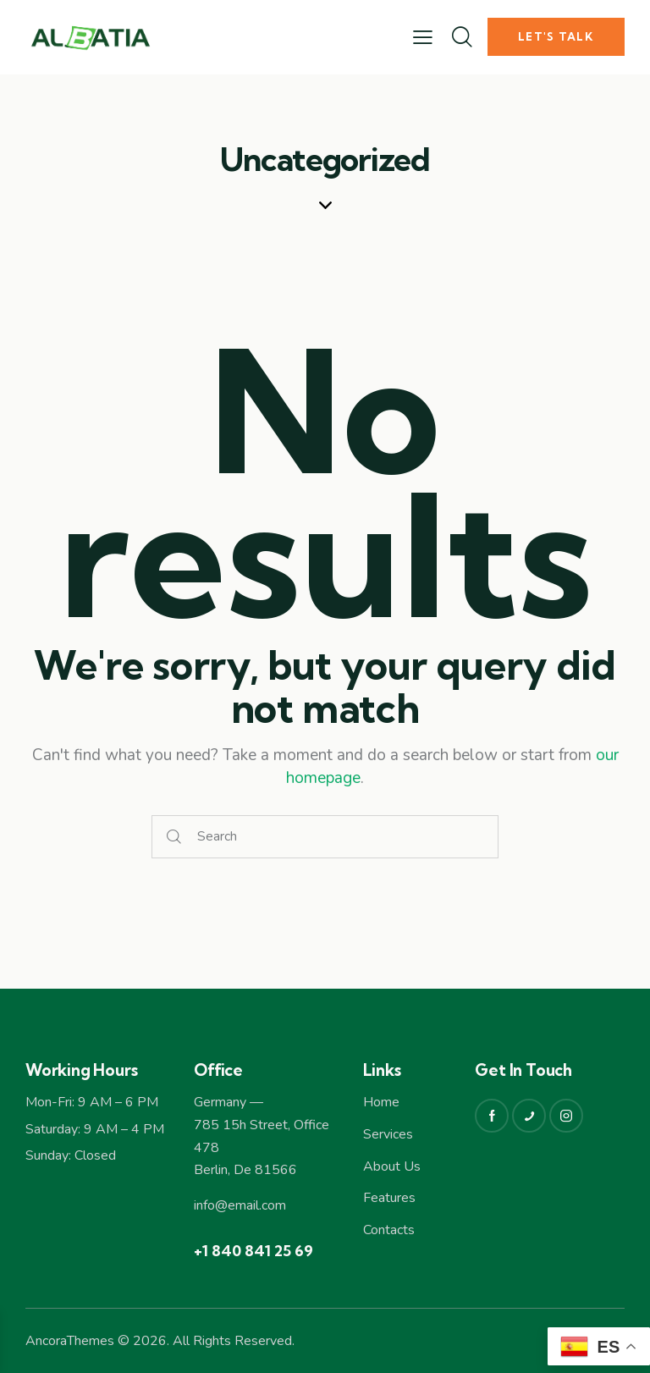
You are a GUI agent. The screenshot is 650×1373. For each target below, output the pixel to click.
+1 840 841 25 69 (253, 1250)
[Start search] (174, 836)
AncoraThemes (69, 1341)
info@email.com (240, 1205)
